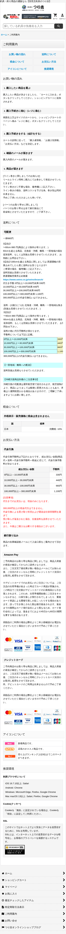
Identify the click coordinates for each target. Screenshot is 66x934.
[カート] (55, 16)
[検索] (58, 26)
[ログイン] (62, 16)
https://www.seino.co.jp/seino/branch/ (23, 279)
